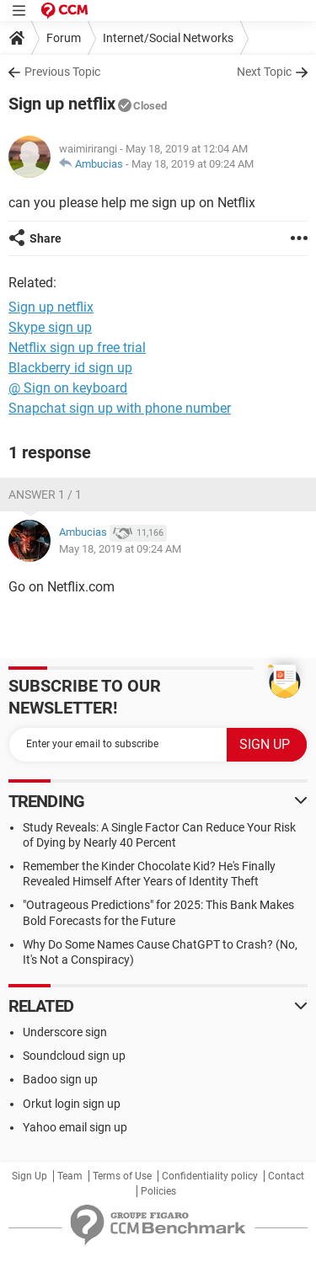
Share (45, 238)
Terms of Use (122, 1176)
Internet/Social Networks (168, 38)
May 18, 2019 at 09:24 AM (192, 164)
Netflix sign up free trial (77, 348)
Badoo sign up (60, 1079)
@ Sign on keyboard (67, 388)
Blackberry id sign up (70, 368)
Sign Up (29, 1176)
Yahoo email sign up (75, 1127)
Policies (158, 1191)
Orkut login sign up (72, 1103)
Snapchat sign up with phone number (119, 408)
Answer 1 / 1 (45, 494)
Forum (63, 38)
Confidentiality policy (210, 1176)
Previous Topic (62, 71)
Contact (286, 1176)
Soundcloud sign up (74, 1055)
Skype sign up (50, 327)
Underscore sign (65, 1032)
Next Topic (264, 71)
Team (70, 1176)
